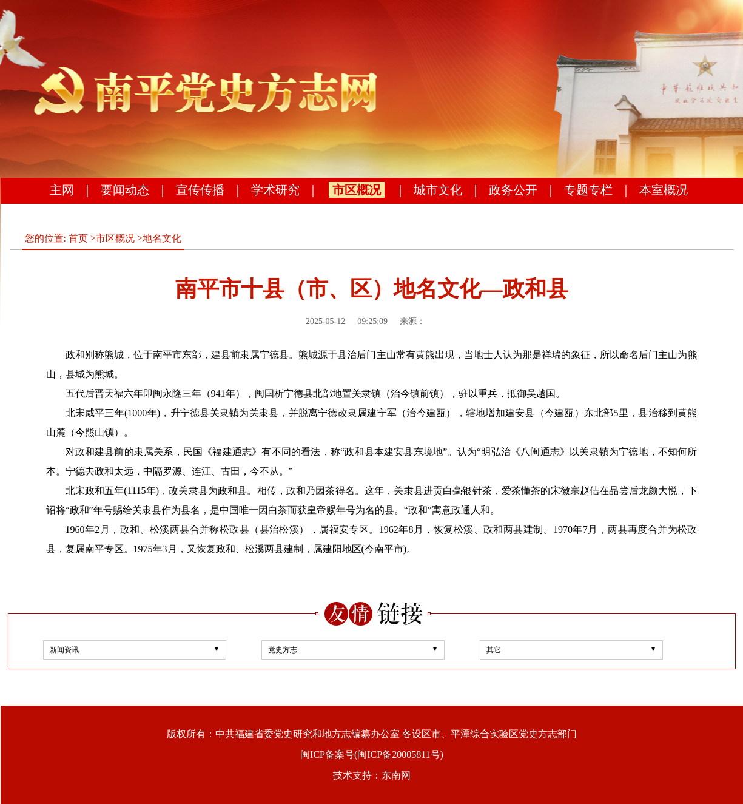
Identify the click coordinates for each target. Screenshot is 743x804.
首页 (78, 238)
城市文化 (438, 190)
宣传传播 (200, 190)
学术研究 (275, 190)
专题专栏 (588, 190)
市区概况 (356, 190)
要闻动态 (125, 190)
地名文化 (162, 238)
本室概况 (663, 190)
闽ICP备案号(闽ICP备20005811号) (371, 754)
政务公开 (513, 190)
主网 (62, 190)
